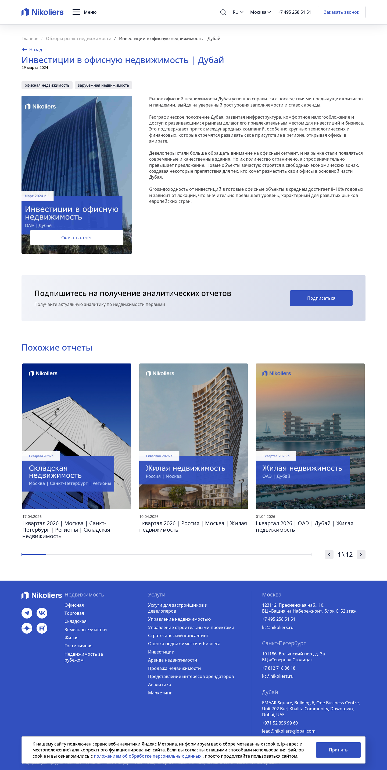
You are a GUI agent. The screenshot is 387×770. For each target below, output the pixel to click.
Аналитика (159, 684)
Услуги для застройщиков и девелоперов (178, 608)
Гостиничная (78, 646)
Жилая (71, 638)
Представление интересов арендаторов (191, 676)
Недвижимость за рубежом (83, 657)
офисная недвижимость (47, 85)
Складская (75, 621)
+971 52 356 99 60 (280, 723)
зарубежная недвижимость (103, 85)
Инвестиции (161, 652)
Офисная (74, 605)
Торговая (74, 613)
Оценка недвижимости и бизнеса (184, 644)
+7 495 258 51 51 (278, 619)
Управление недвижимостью (179, 619)
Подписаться (321, 298)
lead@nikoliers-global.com (289, 731)
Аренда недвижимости (172, 660)
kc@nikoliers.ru (277, 627)
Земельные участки (85, 630)
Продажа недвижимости (174, 668)
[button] (84, 12)
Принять (338, 750)
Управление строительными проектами (191, 627)
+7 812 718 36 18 (278, 668)
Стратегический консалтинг (178, 635)
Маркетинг (160, 693)
